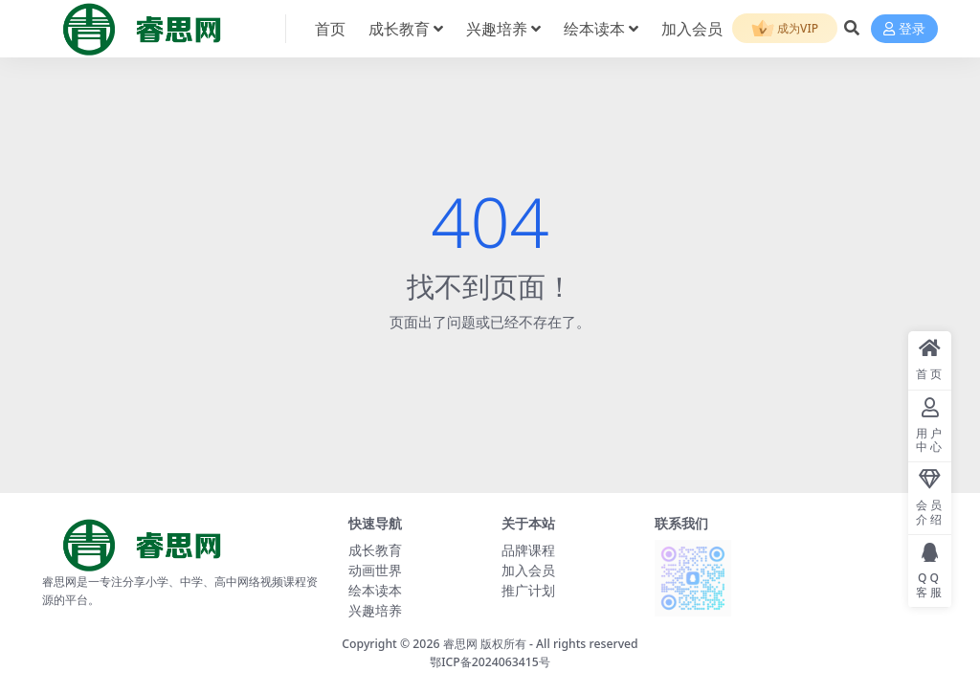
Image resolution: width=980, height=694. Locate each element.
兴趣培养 (375, 610)
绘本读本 (375, 590)
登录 (904, 29)
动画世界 (375, 570)
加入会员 (528, 570)
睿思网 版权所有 (484, 644)
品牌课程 (528, 550)
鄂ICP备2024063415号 (490, 662)
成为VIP (784, 29)
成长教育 (375, 550)
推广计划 (528, 590)
